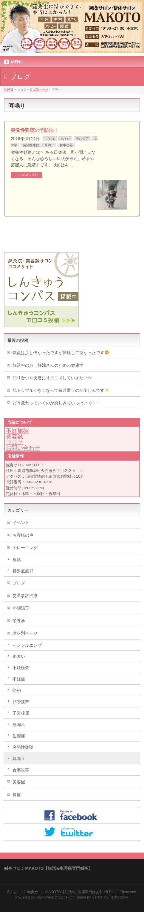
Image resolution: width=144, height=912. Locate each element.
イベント (21, 522)
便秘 (17, 690)
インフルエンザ (27, 645)
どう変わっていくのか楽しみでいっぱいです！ (56, 403)
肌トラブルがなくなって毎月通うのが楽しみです (61, 390)
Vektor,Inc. (100, 897)
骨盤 (17, 794)
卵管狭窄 (21, 701)
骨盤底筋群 (23, 571)
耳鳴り (49, 145)
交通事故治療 (25, 595)
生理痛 (19, 735)
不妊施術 (17, 431)
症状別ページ (25, 633)
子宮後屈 (21, 713)
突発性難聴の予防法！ (34, 130)
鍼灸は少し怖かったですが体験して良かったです (61, 352)
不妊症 (19, 679)
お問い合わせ (23, 448)
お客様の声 (23, 535)
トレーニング (25, 547)
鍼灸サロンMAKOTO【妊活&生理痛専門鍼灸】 (65, 892)
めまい (65, 139)
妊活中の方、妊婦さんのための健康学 (48, 365)
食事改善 (66, 145)
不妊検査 (21, 667)
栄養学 (19, 620)
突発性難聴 (31, 145)
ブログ (50, 139)
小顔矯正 (82, 139)
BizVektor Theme (72, 897)
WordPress (45, 897)
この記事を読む (27, 174)
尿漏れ (19, 724)
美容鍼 (14, 436)
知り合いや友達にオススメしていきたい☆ (52, 377)
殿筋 (17, 559)
